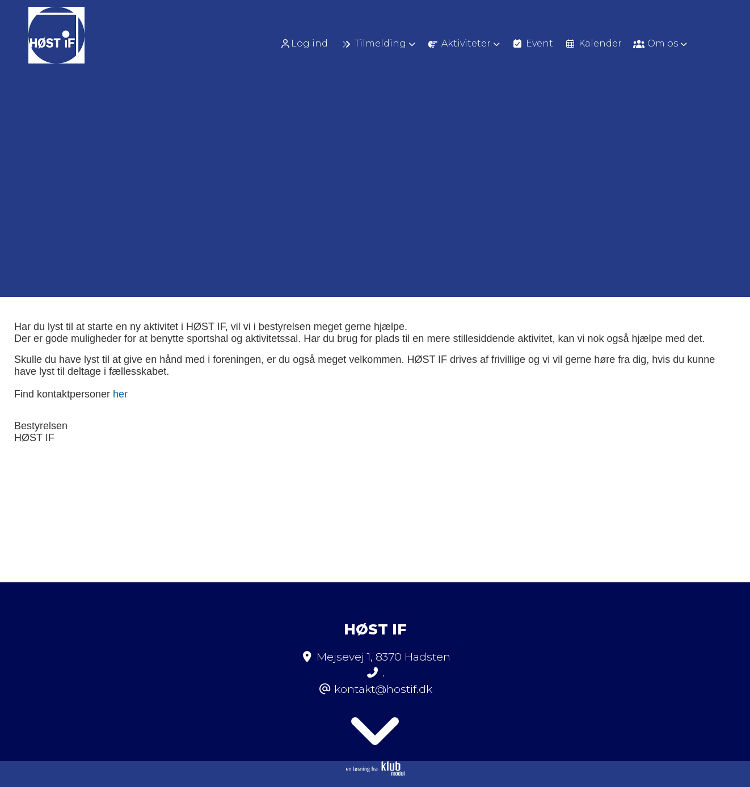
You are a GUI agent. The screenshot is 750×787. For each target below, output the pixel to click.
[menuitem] (308, 43)
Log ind (304, 43)
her (120, 394)
